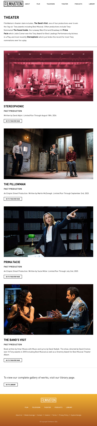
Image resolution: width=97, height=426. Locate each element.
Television (51, 4)
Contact (39, 415)
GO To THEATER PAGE (13, 121)
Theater (64, 4)
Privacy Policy (63, 415)
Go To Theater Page (13, 199)
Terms (54, 415)
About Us (19, 415)
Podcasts (78, 4)
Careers (47, 415)
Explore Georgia (76, 415)
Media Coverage (29, 415)
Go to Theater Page (13, 277)
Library (92, 4)
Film (38, 4)
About (27, 4)
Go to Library (11, 384)
